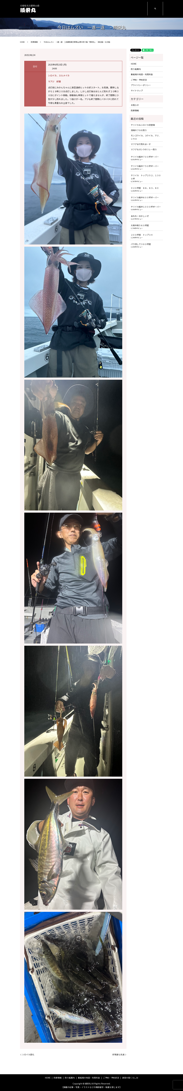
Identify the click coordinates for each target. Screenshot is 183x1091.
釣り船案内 (88, 8)
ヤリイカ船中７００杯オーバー (145, 156)
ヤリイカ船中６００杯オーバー (145, 197)
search (155, 9)
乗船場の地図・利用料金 (102, 9)
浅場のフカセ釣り (139, 130)
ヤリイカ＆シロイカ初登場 (143, 124)
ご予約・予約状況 (120, 8)
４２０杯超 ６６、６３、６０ (145, 187)
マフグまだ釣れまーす (141, 144)
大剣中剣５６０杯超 (140, 225)
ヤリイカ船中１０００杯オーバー (146, 206)
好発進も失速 (118, 1054)
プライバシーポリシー (141, 85)
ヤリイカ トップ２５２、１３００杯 (146, 177)
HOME (66, 8)
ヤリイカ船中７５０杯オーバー (145, 166)
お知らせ (135, 105)
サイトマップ (137, 90)
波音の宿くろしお (138, 8)
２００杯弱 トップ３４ (142, 234)
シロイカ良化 (28, 1054)
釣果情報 (76, 8)
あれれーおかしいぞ (140, 216)
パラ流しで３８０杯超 (141, 244)
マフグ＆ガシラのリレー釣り (144, 149)
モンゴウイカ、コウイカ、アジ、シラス (146, 137)
